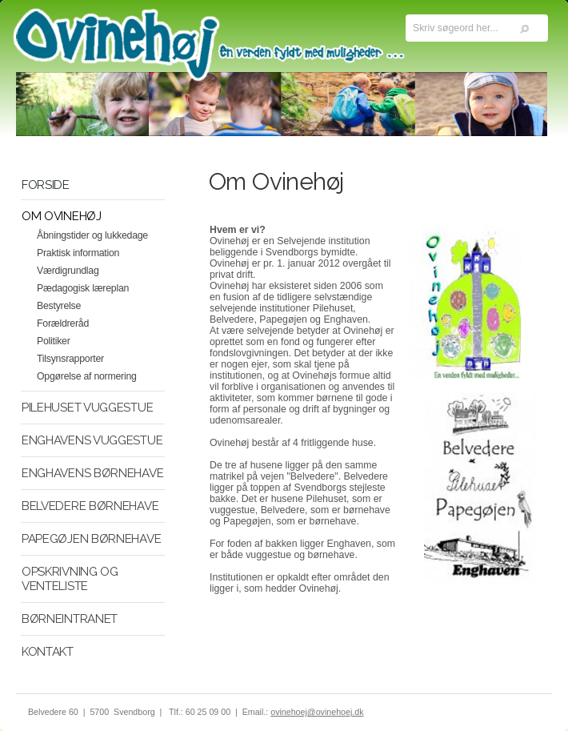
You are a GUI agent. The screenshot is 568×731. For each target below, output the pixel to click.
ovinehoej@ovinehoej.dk (316, 712)
